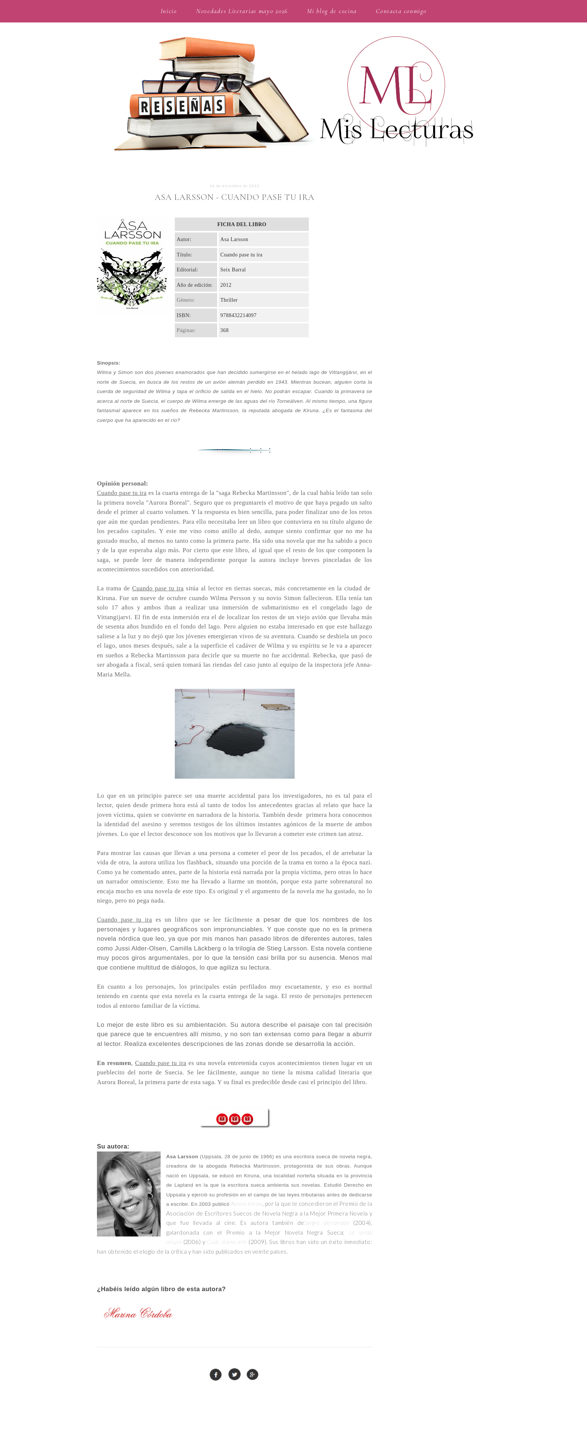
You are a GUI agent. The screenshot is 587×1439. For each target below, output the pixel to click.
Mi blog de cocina (332, 11)
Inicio (169, 11)
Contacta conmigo (401, 11)
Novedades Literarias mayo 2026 (242, 11)
